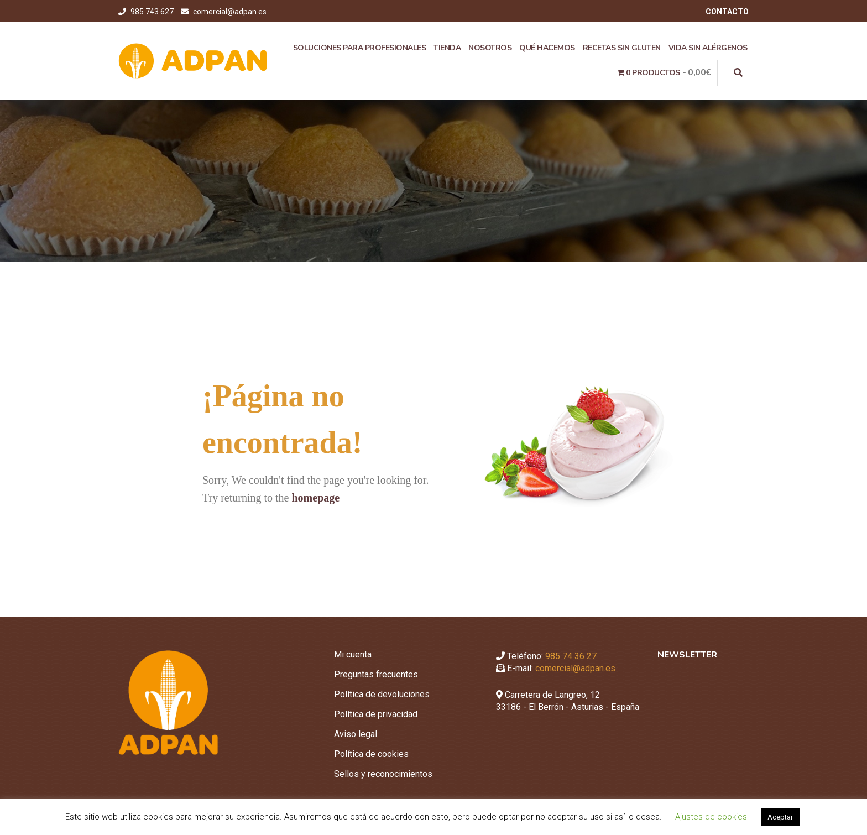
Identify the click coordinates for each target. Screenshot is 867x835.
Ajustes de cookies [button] (711, 817)
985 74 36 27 (571, 656)
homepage (315, 498)
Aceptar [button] (780, 817)
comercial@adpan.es (230, 11)
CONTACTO (727, 11)
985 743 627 (152, 11)
